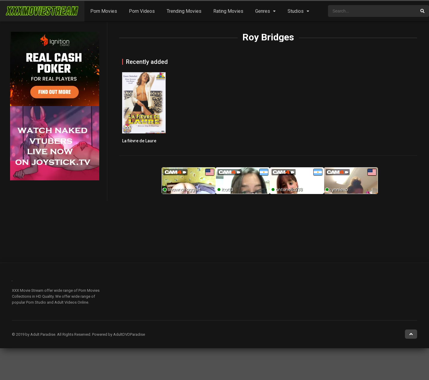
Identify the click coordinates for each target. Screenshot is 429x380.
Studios (296, 11)
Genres (262, 11)
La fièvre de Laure (139, 140)
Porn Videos (142, 11)
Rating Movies (228, 11)
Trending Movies (184, 11)
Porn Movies (103, 11)
